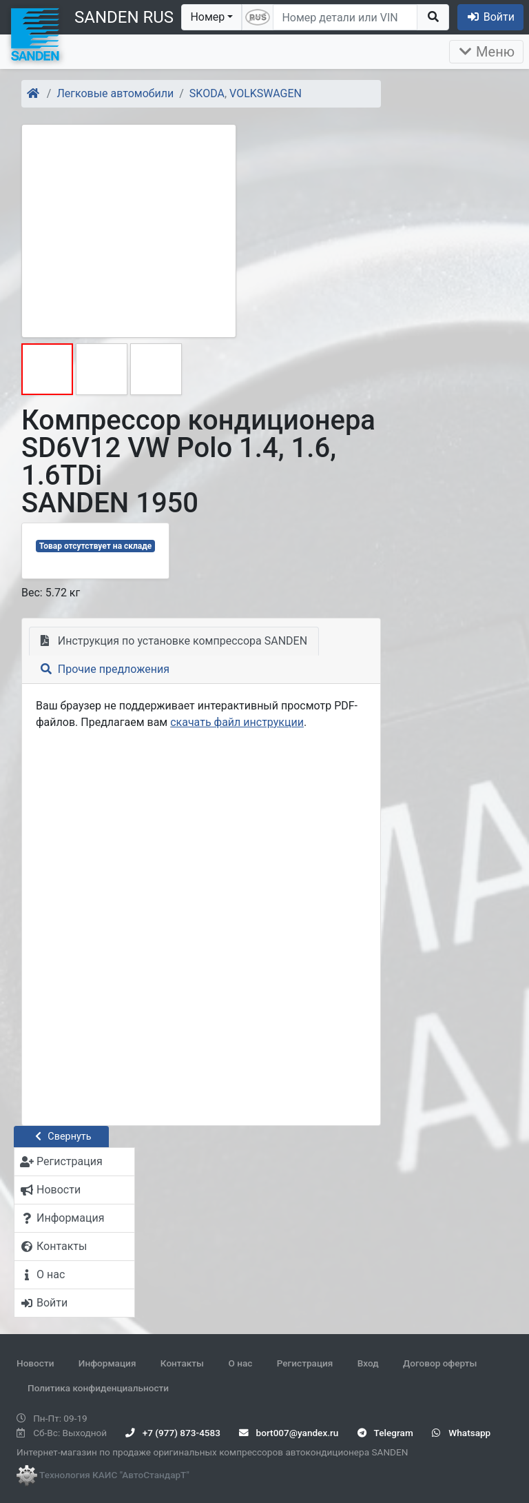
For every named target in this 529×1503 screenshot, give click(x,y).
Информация (107, 1363)
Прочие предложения (105, 669)
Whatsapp (461, 1432)
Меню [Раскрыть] (486, 51)
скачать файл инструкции (237, 722)
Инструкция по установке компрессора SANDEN (174, 640)
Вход (368, 1363)
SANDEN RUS (124, 17)
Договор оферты (440, 1363)
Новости (35, 1363)
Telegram (385, 1432)
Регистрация (305, 1363)
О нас (240, 1363)
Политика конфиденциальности (98, 1387)
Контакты (182, 1363)
